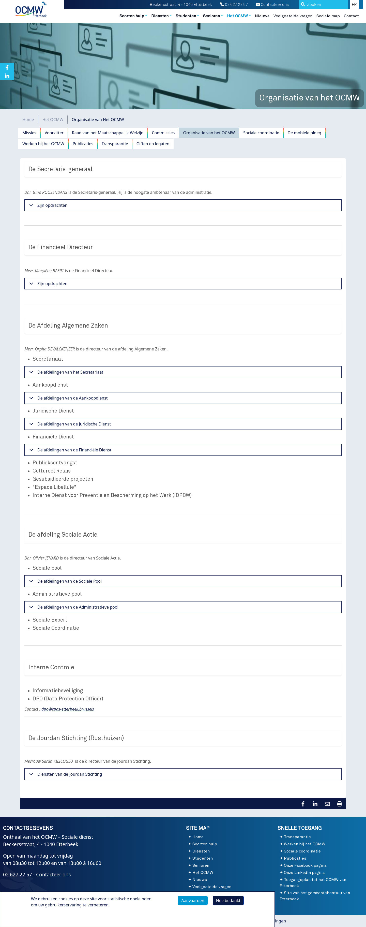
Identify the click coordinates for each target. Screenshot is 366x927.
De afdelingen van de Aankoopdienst (67, 399)
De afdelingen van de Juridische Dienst (69, 425)
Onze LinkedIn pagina (304, 873)
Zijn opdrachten (47, 206)
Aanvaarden (192, 900)
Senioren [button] (211, 16)
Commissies (163, 133)
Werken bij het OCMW (43, 143)
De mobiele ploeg (304, 133)
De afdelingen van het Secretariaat (65, 373)
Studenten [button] (186, 16)
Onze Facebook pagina (305, 865)
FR (354, 4)
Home (28, 119)
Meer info (45, 916)
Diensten (201, 851)
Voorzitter (54, 133)
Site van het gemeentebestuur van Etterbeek (315, 896)
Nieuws (262, 16)
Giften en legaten (153, 143)
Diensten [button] (160, 16)
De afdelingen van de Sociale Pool (64, 582)
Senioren (200, 865)
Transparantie (115, 143)
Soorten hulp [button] (131, 16)
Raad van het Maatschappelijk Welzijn (108, 133)
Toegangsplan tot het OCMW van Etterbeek (313, 883)
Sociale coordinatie (261, 133)
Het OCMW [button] (237, 16)
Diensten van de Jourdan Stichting (64, 775)
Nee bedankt (228, 900)
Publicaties (83, 143)
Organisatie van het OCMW (209, 133)
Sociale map (328, 16)
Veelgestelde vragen (292, 16)
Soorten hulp (204, 844)
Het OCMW (53, 119)
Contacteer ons (272, 4)
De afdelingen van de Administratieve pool (72, 608)
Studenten (202, 858)
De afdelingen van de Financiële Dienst (69, 451)
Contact (351, 16)
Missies (29, 133)
